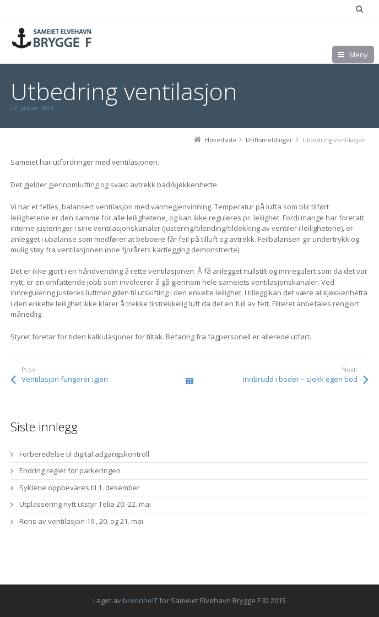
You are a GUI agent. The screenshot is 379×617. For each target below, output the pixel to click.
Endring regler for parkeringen (70, 470)
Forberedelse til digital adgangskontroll (84, 454)
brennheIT (140, 600)
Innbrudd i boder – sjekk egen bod (300, 379)
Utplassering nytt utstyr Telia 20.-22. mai (85, 504)
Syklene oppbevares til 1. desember (79, 487)
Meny (358, 54)
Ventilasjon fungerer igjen (64, 379)
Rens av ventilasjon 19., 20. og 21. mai (81, 521)
